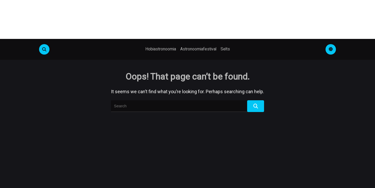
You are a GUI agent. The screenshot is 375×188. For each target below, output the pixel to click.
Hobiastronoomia (160, 48)
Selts (225, 48)
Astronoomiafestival (198, 48)
